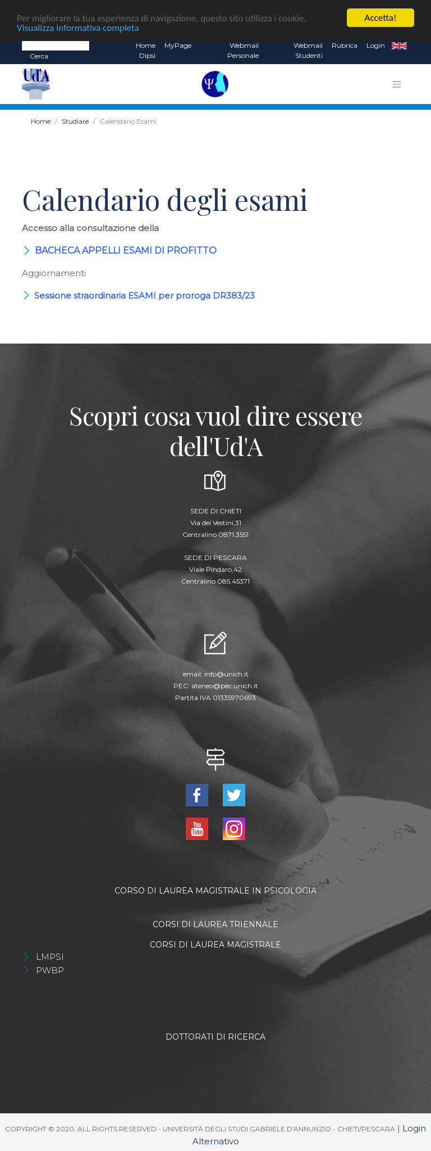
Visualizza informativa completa (78, 27)
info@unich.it (226, 673)
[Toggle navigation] (396, 84)
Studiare (75, 120)
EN (399, 45)
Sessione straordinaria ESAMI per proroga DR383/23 (144, 295)
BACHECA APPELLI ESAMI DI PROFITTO (126, 250)
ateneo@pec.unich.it (224, 685)
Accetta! (381, 17)
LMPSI (50, 956)
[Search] (55, 44)
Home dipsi (145, 49)
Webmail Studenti (308, 49)
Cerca (39, 55)
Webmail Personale (243, 49)
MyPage (177, 44)
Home (41, 120)
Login (375, 44)
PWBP (50, 969)
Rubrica (344, 44)
